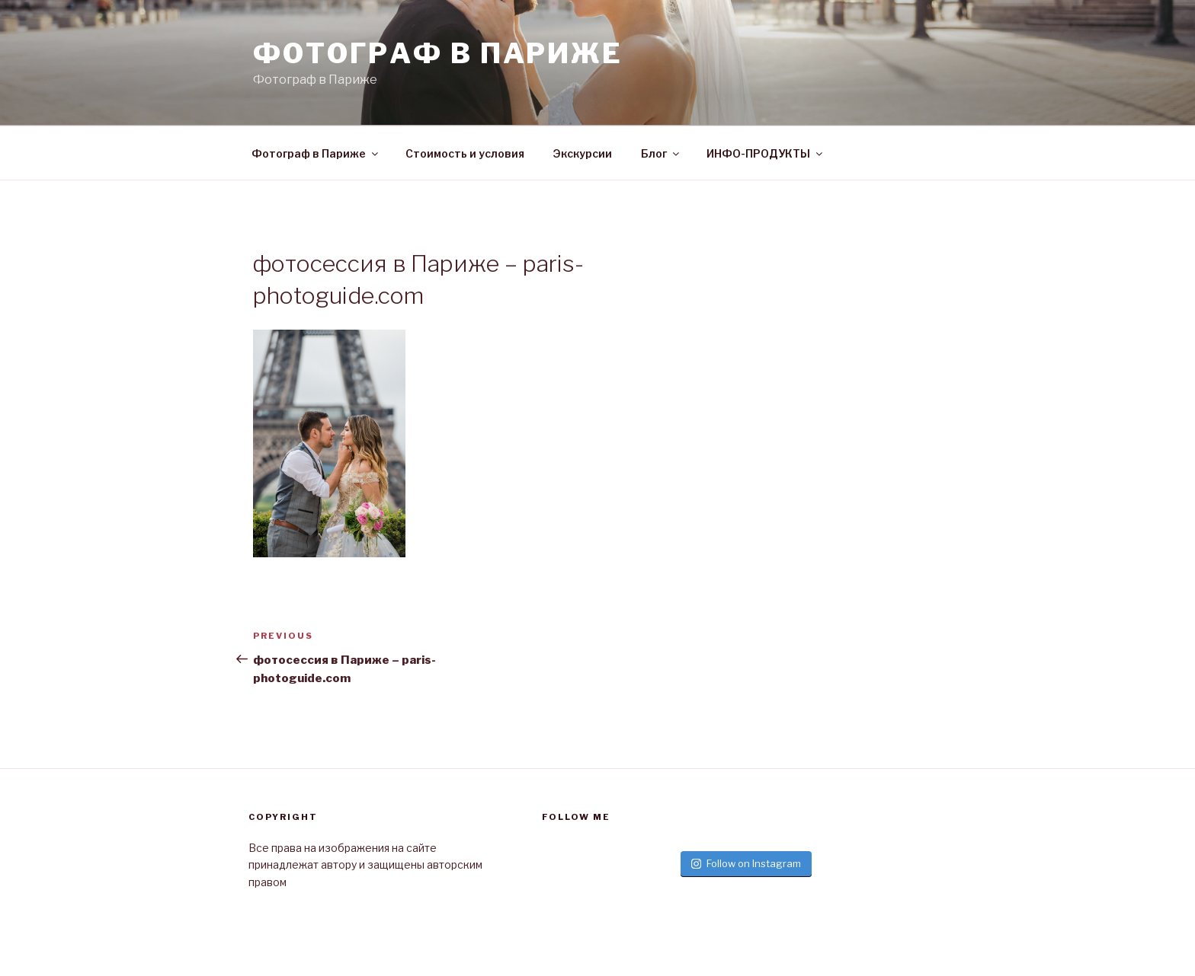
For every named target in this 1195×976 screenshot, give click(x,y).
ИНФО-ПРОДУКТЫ (765, 153)
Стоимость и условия (464, 153)
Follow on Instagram (746, 863)
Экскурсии (582, 153)
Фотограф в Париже (315, 153)
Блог (661, 153)
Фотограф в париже (438, 53)
